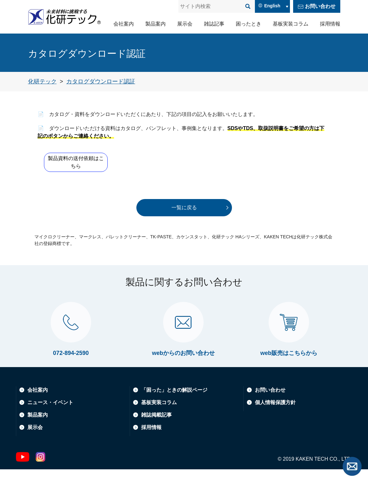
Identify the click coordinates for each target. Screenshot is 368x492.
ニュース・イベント (50, 425)
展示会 (184, 24)
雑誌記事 (214, 24)
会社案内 (123, 24)
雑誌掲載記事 (156, 437)
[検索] (247, 6)
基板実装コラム (290, 24)
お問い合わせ (320, 6)
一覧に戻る (184, 207)
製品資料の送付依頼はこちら (77, 162)
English (272, 5)
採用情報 (330, 24)
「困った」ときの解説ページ (174, 412)
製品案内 (155, 24)
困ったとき (248, 24)
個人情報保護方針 (275, 425)
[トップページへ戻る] (42, 81)
